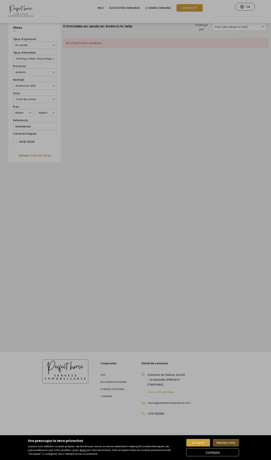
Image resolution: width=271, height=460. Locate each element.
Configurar (213, 452)
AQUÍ (83, 450)
